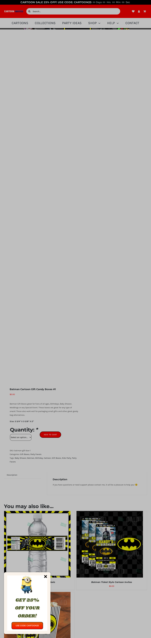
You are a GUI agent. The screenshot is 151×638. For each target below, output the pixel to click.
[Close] (45, 576)
